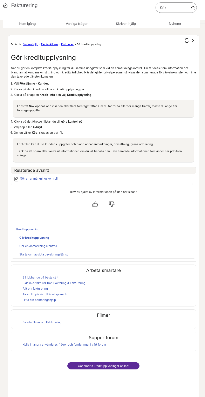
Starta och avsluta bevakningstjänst (43, 254)
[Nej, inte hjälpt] (111, 204)
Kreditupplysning (27, 229)
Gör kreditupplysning (34, 237)
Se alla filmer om (42, 322)
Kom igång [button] (27, 24)
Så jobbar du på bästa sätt (40, 277)
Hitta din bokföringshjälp (39, 300)
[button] (193, 8)
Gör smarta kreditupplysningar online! (103, 366)
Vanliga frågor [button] (77, 24)
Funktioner (67, 44)
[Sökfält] (176, 7)
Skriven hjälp (30, 44)
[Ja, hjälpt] (95, 204)
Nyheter (175, 24)
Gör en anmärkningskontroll (39, 178)
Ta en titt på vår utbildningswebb (45, 294)
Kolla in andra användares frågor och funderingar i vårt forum (64, 344)
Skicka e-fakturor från (54, 283)
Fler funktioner (49, 44)
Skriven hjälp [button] (126, 24)
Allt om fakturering (35, 288)
